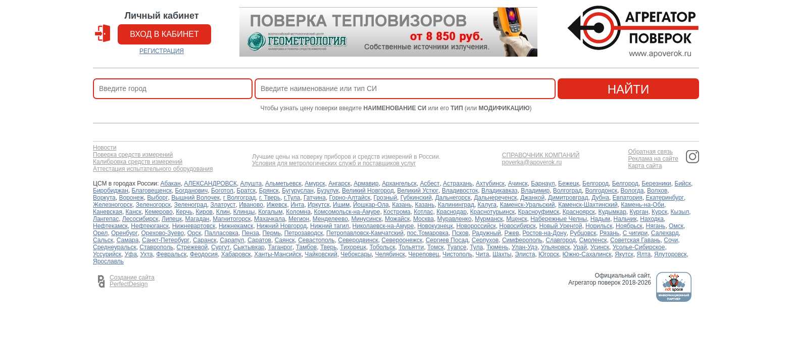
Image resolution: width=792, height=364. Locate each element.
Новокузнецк (435, 226)
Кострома (396, 211)
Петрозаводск (303, 233)
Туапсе (456, 247)
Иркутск (318, 204)
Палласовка (221, 233)
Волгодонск (601, 190)
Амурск (315, 183)
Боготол (222, 190)
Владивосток (460, 190)
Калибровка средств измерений (137, 162)
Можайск (397, 218)
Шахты (502, 254)
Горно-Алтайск (349, 197)
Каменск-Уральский (527, 204)
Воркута (104, 197)
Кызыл (680, 211)
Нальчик (625, 218)
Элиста (525, 254)
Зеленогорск (153, 204)
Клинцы (244, 211)
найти (629, 89)
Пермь (271, 233)
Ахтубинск (490, 183)
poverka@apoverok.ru (532, 162)
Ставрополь (156, 247)
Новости (104, 148)
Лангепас (106, 218)
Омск (676, 226)
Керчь (184, 211)
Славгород (561, 240)
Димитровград (568, 197)
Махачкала (269, 218)
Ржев (511, 233)
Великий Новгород (368, 190)
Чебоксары (355, 254)
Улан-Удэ (524, 247)
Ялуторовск (670, 254)
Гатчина (315, 197)
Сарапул (232, 240)
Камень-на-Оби (642, 204)
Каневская (107, 211)
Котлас (423, 211)
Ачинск (518, 183)
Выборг (157, 197)
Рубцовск (583, 233)
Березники (656, 183)
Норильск (598, 226)
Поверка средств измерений (133, 155)
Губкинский (416, 197)
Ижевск (277, 204)
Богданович (191, 190)
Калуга (487, 204)
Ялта (644, 254)
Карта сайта (645, 166)
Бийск (683, 183)
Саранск (205, 240)
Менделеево (330, 218)
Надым (600, 218)
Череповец (423, 254)
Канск (134, 211)
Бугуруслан (298, 190)
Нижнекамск (236, 226)
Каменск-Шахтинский (587, 204)
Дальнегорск (452, 197)
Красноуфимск (538, 211)
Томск (435, 247)
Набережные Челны (558, 218)
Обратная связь (650, 152)
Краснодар (451, 211)
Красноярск (579, 211)
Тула (476, 247)
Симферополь (522, 240)
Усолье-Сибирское (639, 247)
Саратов (259, 240)
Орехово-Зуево (162, 233)
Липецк (172, 218)
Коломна (298, 211)
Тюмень (497, 247)
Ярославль (108, 261)
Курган (638, 211)
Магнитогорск (232, 218)
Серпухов (485, 240)
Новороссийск (476, 226)
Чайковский (321, 254)
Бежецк (568, 183)
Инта (297, 204)
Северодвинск (358, 240)
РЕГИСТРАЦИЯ (161, 51)
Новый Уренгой (560, 226)
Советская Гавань (635, 240)
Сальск (103, 240)
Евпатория (627, 197)
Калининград (456, 204)
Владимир (535, 190)
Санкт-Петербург (165, 240)
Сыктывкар (249, 247)
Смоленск (593, 240)
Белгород (595, 183)
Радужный (486, 233)
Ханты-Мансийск (278, 254)
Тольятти (411, 247)
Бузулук (327, 190)
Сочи (671, 240)
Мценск (516, 218)
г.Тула (292, 197)
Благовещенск (152, 190)
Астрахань (457, 183)
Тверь (328, 247)
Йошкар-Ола (371, 204)
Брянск (269, 190)
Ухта (146, 254)
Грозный (386, 197)
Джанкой (532, 197)
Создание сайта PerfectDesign (132, 281)
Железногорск (112, 204)
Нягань (656, 226)
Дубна (600, 197)
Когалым (270, 211)
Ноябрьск (629, 226)
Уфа (131, 254)
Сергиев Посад (447, 240)
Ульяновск (555, 247)
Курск (659, 211)
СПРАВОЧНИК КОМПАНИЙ (541, 155)
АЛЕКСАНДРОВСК (210, 183)
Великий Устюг (417, 190)
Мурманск (489, 218)
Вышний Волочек (195, 197)
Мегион (298, 218)
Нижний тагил (329, 226)
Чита (482, 254)
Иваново (251, 204)
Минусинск (367, 218)
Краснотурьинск (492, 211)
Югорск (548, 254)
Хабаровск (236, 254)
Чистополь (457, 254)
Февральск (171, 254)
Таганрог (280, 247)
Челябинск (390, 254)
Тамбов (306, 247)
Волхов (657, 190)
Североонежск (401, 240)
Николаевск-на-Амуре (383, 226)
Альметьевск (283, 183)
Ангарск (339, 183)
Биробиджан (110, 190)
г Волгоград (239, 197)
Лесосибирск (140, 218)
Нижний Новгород (282, 226)
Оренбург (124, 233)
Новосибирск (517, 226)
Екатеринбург (665, 197)
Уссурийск (107, 254)
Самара (128, 240)
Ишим (341, 204)
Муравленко (454, 218)
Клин (223, 211)
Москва (423, 218)
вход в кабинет (164, 34)
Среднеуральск (114, 247)
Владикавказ (499, 190)
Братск (246, 190)
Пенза (250, 233)
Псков (460, 233)
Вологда (632, 190)
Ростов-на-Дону (544, 233)
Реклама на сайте (653, 159)
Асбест (429, 183)
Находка (652, 218)
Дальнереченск (495, 197)
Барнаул (543, 183)
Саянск (285, 240)
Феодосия (204, 254)
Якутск (624, 254)
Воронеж (131, 197)
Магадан (197, 218)
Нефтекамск (110, 226)
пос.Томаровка (428, 233)
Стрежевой (192, 247)
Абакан (171, 183)
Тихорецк (353, 247)
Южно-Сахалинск (587, 254)
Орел (100, 233)
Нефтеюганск (150, 226)
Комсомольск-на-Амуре (347, 211)
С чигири (635, 233)
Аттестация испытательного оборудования (153, 169)
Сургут (220, 247)
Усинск (599, 247)
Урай (580, 247)
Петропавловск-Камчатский (365, 233)
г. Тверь (269, 197)
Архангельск (399, 183)
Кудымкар (612, 211)
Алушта (251, 183)
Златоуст (223, 204)
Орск (194, 233)
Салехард (665, 233)
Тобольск (382, 247)
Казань (402, 204)
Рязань (609, 233)
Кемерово (159, 211)
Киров (204, 211)
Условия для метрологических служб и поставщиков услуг (334, 163)
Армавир (366, 183)
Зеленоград (190, 204)
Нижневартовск (194, 226)
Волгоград (567, 190)
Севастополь (316, 240)
